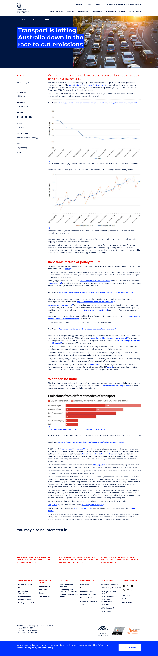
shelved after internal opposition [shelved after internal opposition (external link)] (92, 310)
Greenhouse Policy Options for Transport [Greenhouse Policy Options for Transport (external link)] (99, 454)
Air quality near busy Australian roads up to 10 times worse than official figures (37, 548)
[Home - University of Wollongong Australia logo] (23, 8)
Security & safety (25, 600)
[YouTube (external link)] (132, 586)
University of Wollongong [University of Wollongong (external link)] (92, 505)
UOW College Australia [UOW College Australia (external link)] (110, 588)
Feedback (125, 599)
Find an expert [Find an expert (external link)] (44, 596)
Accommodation (24, 596)
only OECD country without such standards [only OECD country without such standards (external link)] (95, 302)
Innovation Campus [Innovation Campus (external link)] (108, 585)
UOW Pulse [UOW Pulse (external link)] (105, 611)
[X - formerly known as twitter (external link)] (128, 586)
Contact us (126, 596)
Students (108, 4)
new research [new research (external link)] (54, 283)
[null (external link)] (94, 135)
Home (19, 20)
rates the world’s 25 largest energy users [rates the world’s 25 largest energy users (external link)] (108, 338)
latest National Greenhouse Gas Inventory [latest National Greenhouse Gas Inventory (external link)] (86, 85)
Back (21, 75)
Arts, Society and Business (66, 585)
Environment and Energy (27, 138)
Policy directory (86, 591)
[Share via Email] (30, 117)
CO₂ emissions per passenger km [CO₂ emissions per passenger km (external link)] (114, 386)
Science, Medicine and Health (69, 595)
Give (89, 4)
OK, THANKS (130, 647)
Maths (19, 153)
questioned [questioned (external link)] (93, 365)
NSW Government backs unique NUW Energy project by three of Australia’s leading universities (79, 548)
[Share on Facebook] (18, 117)
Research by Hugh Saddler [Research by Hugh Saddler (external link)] (59, 305)
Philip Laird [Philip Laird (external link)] (52, 505)
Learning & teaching (88, 594)
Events (41, 593)
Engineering (22, 148)
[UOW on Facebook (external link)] (124, 586)
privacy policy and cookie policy (39, 648)
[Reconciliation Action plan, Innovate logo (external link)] (103, 631)
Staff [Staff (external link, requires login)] (120, 4)
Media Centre (38, 20)
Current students (25, 585)
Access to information (89, 601)
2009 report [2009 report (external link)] (98, 465)
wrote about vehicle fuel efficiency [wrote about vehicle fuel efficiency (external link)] (95, 281)
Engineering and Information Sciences (68, 590)
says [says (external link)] (109, 367)
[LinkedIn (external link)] (128, 590)
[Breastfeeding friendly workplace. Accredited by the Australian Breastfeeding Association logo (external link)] (133, 631)
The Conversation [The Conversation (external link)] (81, 508)
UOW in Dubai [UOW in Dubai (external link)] (106, 596)
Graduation (84, 585)
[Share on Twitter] (22, 117)
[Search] (80, 4)
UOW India (105, 605)
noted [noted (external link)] (67, 269)
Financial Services (87, 598)
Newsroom (27, 20)
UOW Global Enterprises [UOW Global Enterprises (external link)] (105, 600)
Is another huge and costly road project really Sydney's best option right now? (121, 548)
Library (98, 4)
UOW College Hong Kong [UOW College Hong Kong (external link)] (108, 592)
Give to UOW (127, 602)
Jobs (82, 604)
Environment (85, 588)
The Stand (43, 590)
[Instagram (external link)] (124, 590)
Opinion (20, 127)
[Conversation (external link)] (132, 590)
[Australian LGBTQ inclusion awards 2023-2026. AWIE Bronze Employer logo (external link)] (118, 631)
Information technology (23, 592)
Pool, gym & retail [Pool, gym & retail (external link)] (25, 603)
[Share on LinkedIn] (26, 117)
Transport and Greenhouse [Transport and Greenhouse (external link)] (71, 449)
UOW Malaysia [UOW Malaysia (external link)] (106, 608)
